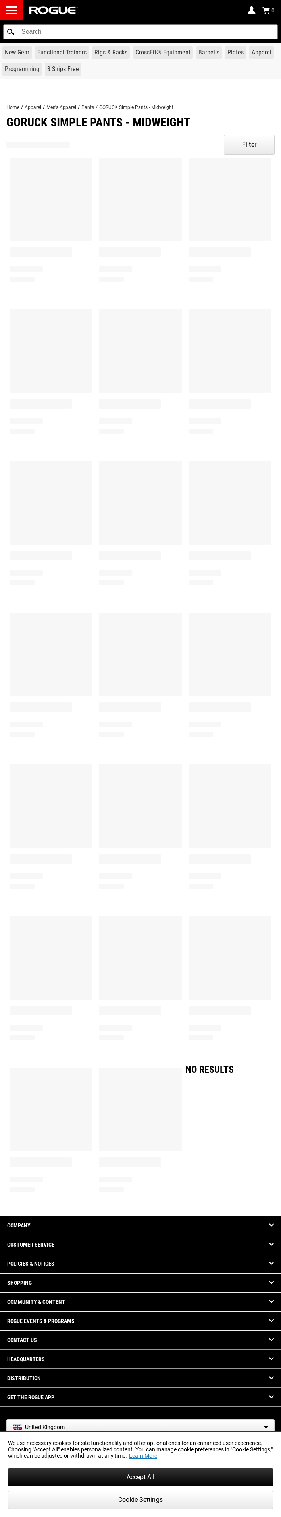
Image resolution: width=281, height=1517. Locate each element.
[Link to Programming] (22, 69)
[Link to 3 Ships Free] (63, 69)
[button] (10, 31)
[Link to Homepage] (53, 10)
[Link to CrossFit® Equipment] (163, 52)
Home (12, 107)
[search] (140, 31)
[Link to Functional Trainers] (62, 52)
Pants (87, 107)
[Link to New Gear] (17, 52)
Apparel (33, 107)
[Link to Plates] (235, 52)
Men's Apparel (61, 107)
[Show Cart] (268, 10)
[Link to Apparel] (261, 52)
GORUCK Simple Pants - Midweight (136, 107)
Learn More (143, 1456)
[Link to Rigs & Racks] (111, 52)
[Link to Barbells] (209, 52)
